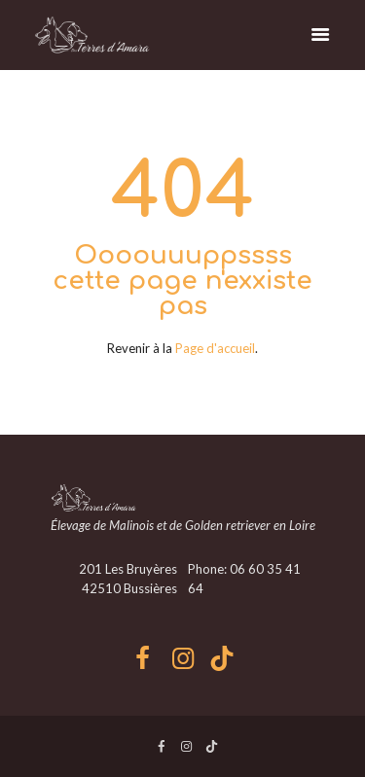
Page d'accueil (215, 348)
